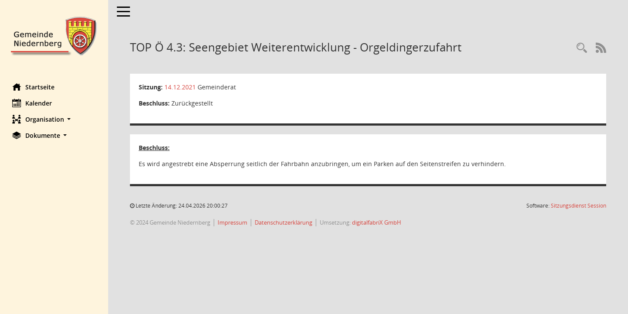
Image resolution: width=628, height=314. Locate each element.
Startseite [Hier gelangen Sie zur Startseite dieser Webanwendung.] (34, 86)
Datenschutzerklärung (284, 222)
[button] (54, 119)
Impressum (233, 222)
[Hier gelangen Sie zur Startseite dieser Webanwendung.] (54, 35)
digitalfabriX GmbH (377, 222)
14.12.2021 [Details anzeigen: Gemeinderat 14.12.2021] (181, 87)
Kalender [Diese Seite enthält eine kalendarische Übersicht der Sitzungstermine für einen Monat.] (33, 103)
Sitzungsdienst (578, 205)
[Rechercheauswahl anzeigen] (581, 48)
